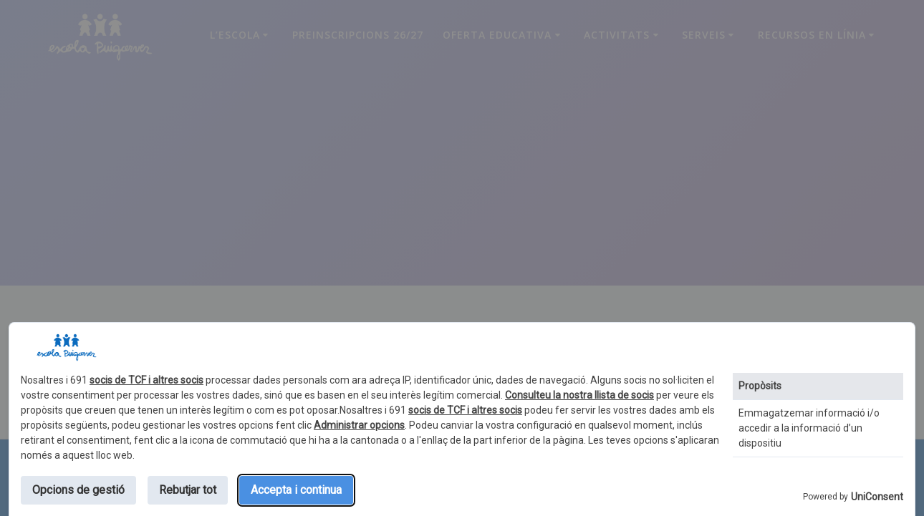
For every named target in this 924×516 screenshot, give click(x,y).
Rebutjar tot (187, 490)
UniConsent (877, 496)
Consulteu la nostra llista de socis (579, 395)
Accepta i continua (296, 490)
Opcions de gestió (78, 490)
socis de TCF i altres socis (146, 380)
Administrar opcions (359, 425)
